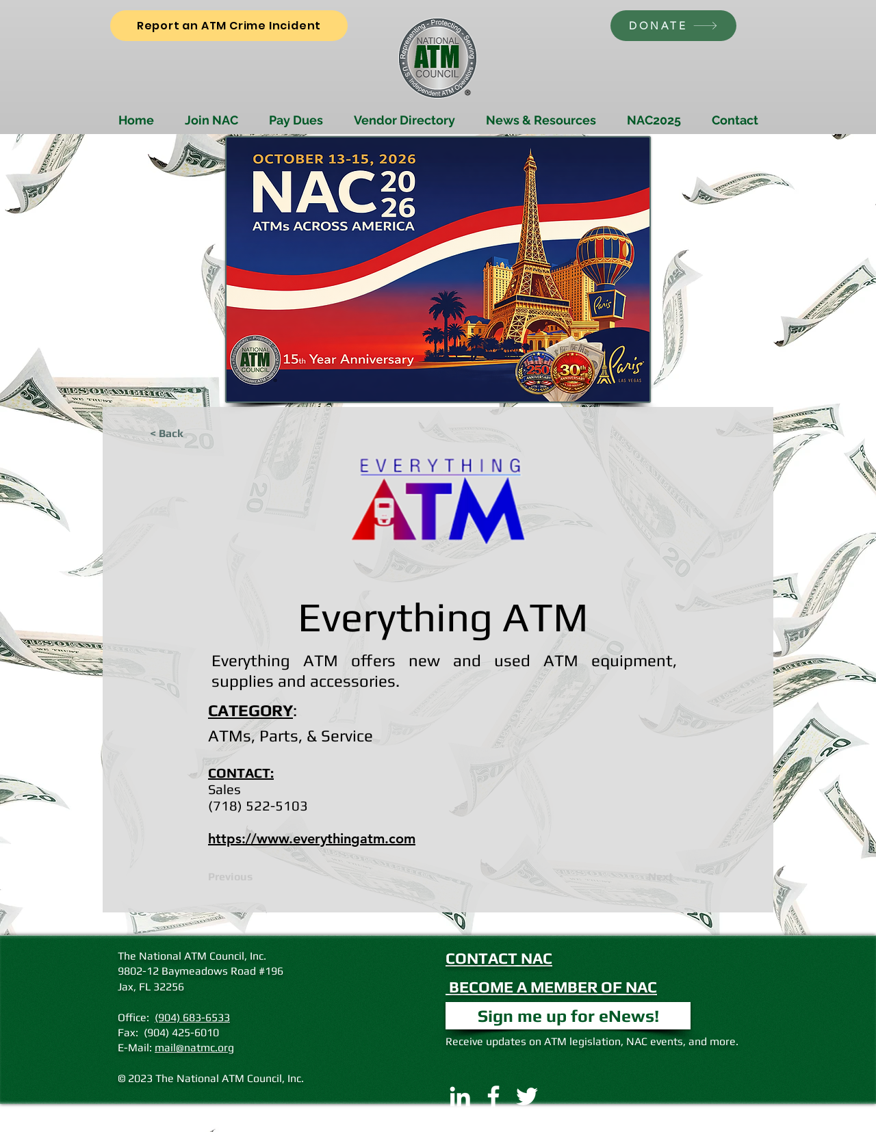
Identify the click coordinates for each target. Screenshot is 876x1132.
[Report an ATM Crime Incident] (229, 25)
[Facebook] (493, 1096)
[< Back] (195, 433)
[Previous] (253, 877)
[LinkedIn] (460, 1096)
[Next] (639, 877)
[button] (568, 1015)
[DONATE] (673, 25)
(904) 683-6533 (192, 1017)
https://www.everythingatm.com (311, 838)
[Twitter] (527, 1096)
